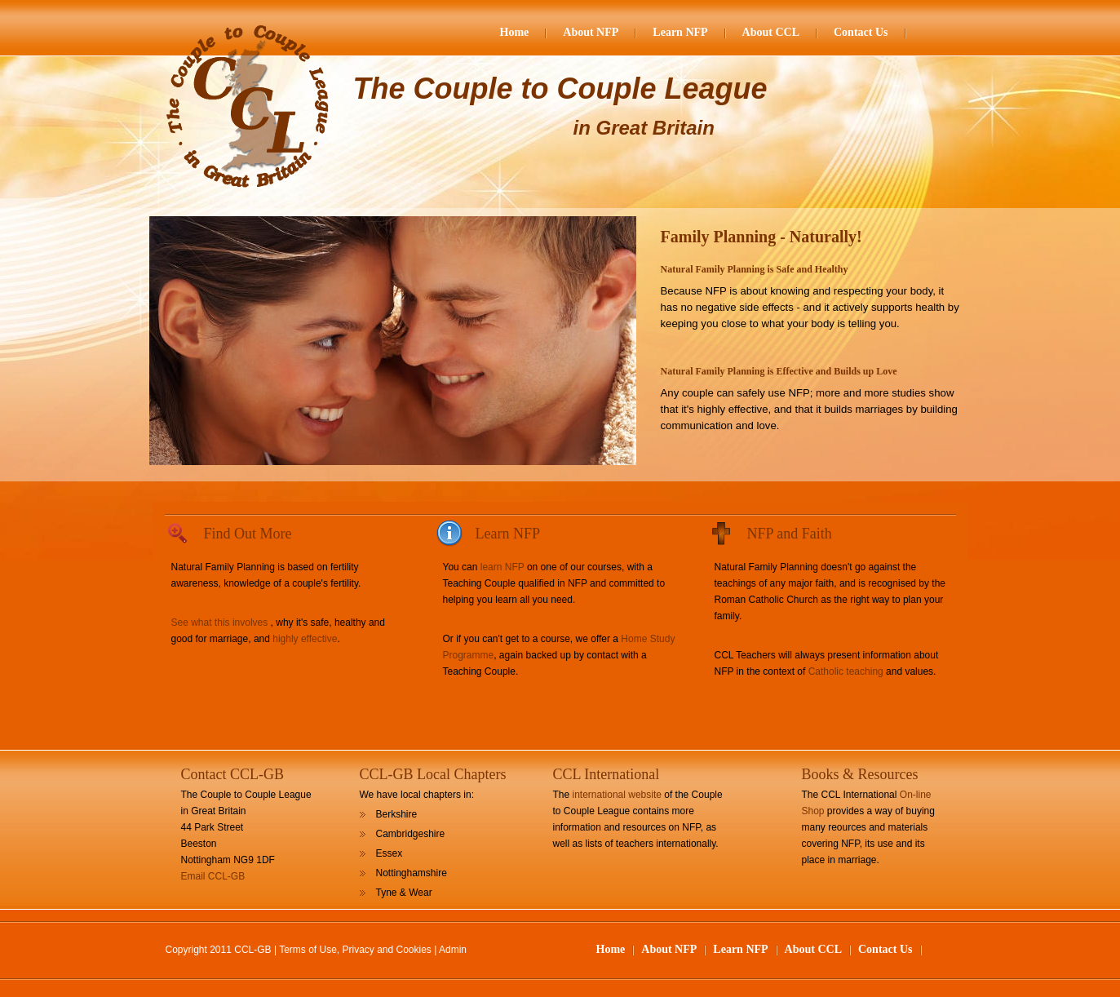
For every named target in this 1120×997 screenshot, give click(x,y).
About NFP (590, 32)
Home (514, 32)
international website (617, 794)
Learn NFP (680, 32)
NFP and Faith (789, 533)
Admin (453, 949)
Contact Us (861, 32)
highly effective (304, 639)
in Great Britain (644, 128)
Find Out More (248, 533)
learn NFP (502, 567)
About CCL (770, 32)
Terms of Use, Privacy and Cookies (355, 949)
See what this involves (219, 622)
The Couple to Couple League (560, 88)
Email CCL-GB (213, 876)
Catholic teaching (845, 671)
